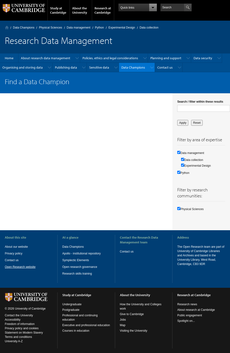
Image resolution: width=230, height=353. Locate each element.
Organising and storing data (22, 67)
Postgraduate (70, 310)
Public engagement (189, 315)
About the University (79, 10)
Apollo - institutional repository (81, 253)
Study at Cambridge (58, 10)
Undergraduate (72, 304)
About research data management (45, 58)
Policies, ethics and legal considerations (110, 58)
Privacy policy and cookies (22, 328)
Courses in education (75, 330)
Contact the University (19, 315)
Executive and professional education (86, 325)
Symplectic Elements (75, 260)
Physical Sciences (50, 27)
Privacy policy (13, 253)
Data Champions (23, 27)
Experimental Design (121, 27)
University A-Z (14, 341)
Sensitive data (99, 67)
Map (122, 325)
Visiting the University (133, 330)
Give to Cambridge (132, 314)
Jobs (123, 319)
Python (99, 27)
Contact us (165, 67)
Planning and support (165, 58)
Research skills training (77, 273)
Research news (187, 304)
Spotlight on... (186, 321)
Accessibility (12, 319)
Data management (78, 27)
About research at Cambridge (196, 310)
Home (7, 27)
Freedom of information (20, 324)
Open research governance (79, 267)
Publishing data (66, 67)
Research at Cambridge (102, 10)
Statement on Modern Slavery (24, 332)
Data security (203, 58)
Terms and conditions (18, 337)
